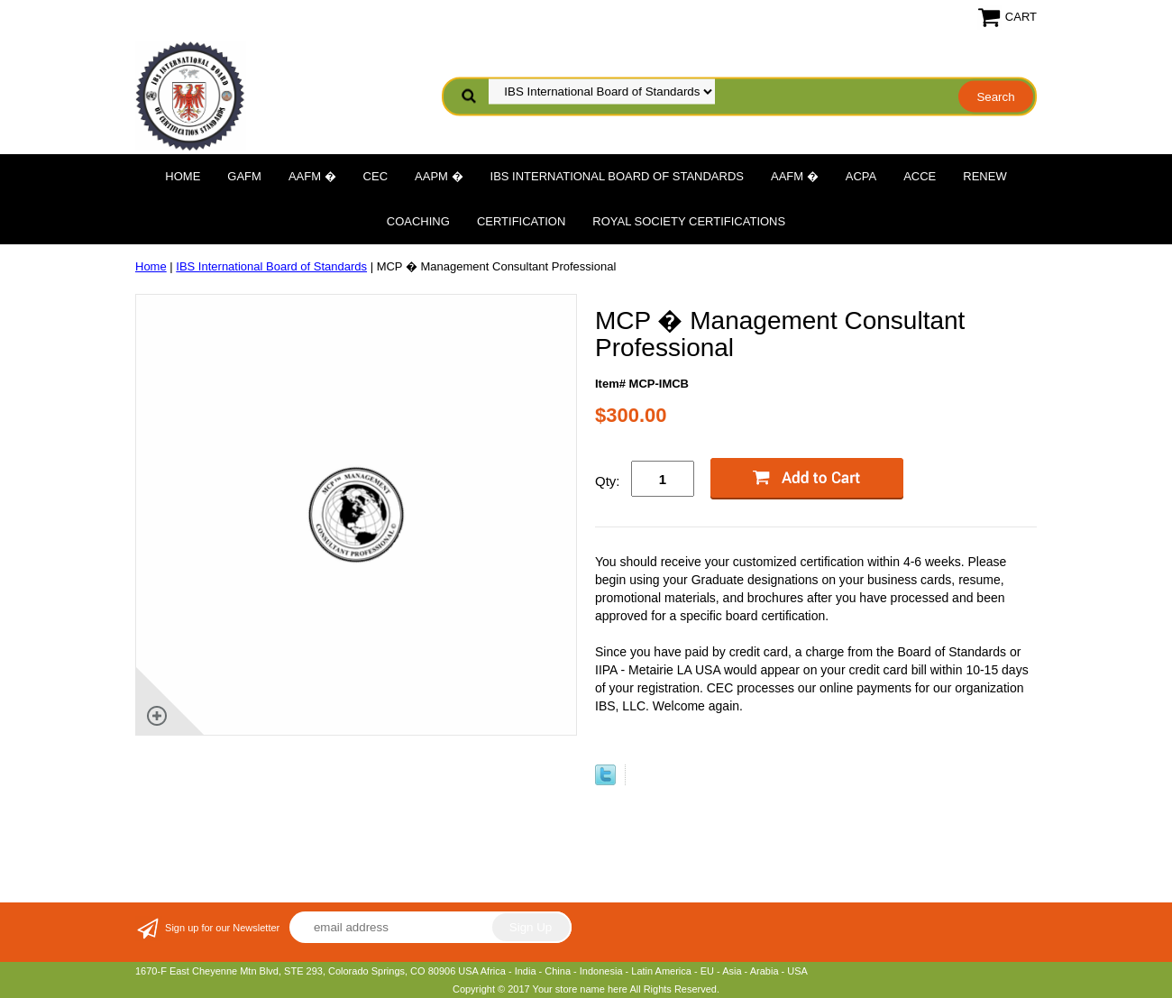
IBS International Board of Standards (617, 176)
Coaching (418, 221)
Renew (984, 176)
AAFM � (312, 176)
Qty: (607, 481)
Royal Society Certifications (688, 221)
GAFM (244, 176)
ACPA (861, 176)
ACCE (919, 176)
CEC (375, 176)
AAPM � (438, 176)
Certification (521, 221)
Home (182, 176)
